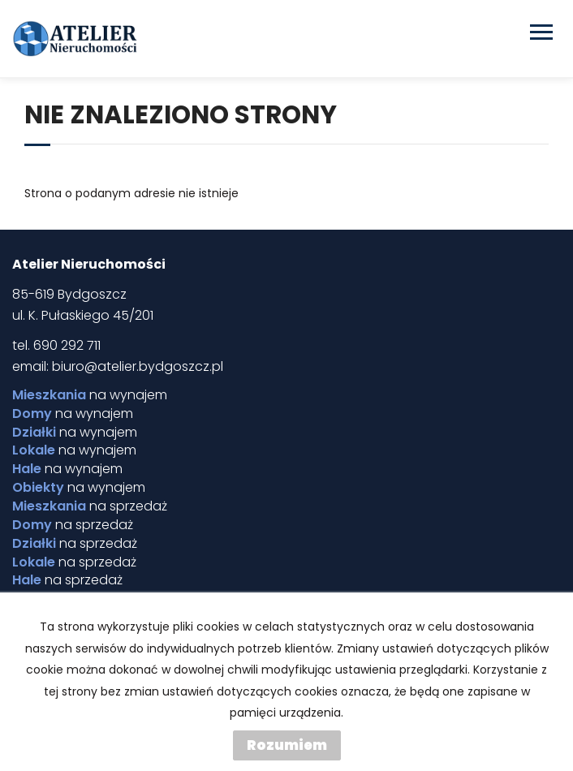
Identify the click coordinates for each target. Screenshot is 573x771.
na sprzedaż (89, 506)
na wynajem (89, 395)
